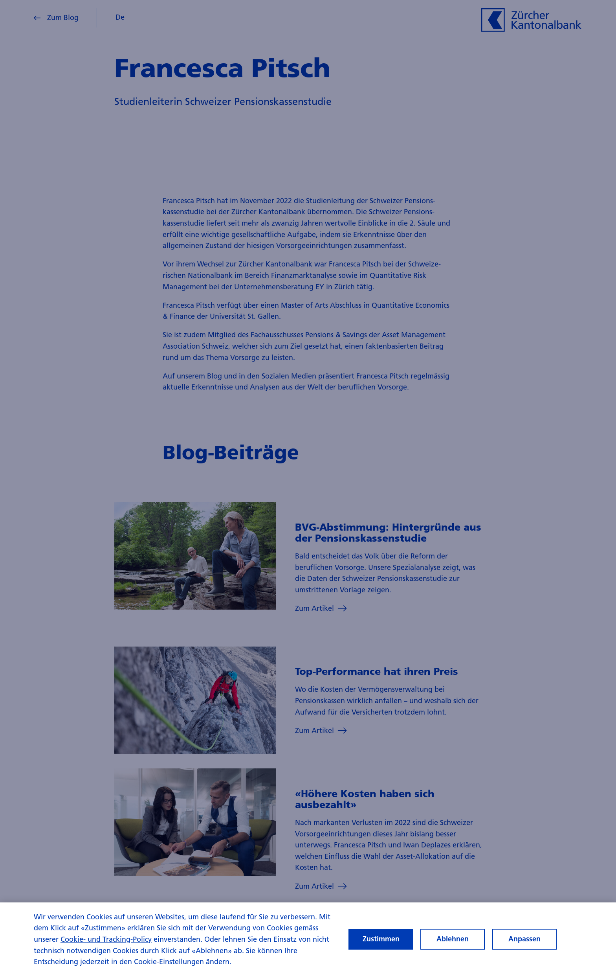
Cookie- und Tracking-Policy (106, 946)
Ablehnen (452, 946)
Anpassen (524, 946)
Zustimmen (381, 946)
